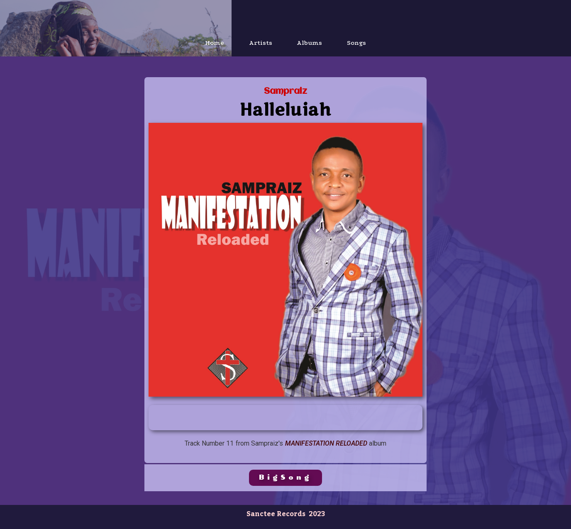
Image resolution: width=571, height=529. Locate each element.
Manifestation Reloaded (326, 443)
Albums (309, 42)
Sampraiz (285, 91)
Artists (260, 42)
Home (214, 42)
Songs (356, 42)
